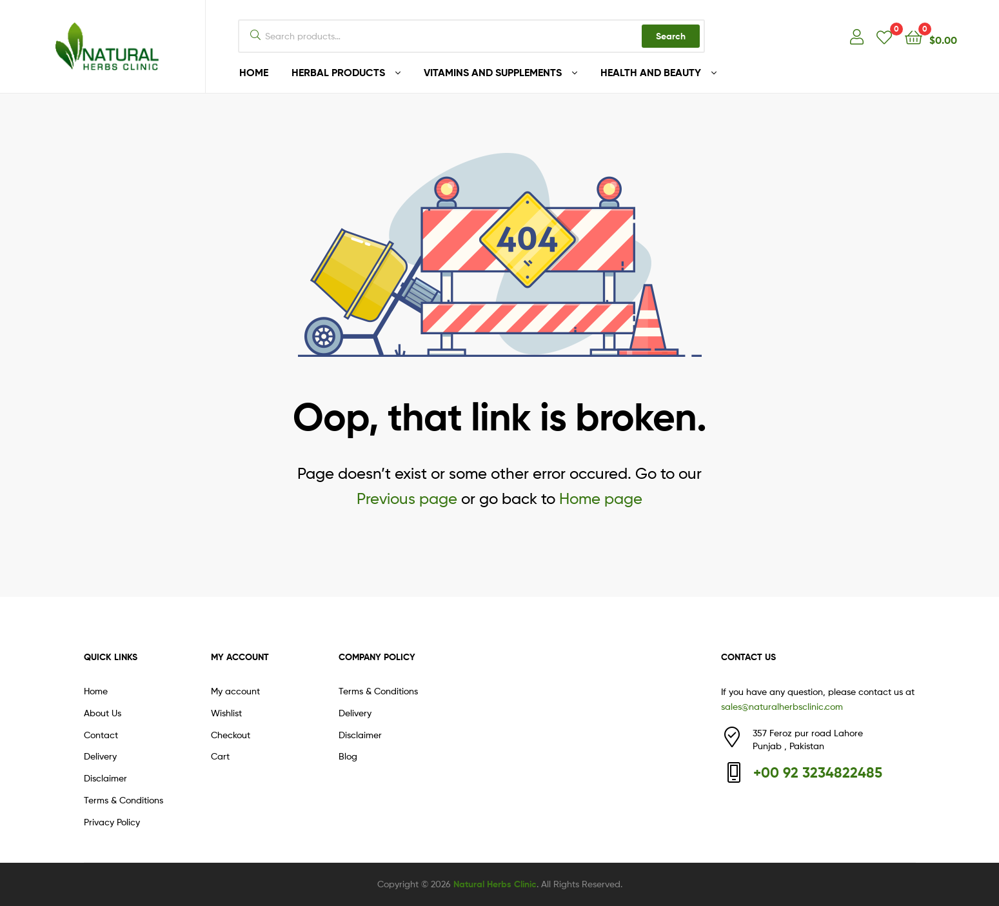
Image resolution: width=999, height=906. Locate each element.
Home (96, 690)
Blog (348, 755)
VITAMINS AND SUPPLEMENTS (493, 72)
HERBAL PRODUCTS (338, 72)
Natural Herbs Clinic (495, 884)
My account (235, 690)
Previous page (407, 498)
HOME (253, 72)
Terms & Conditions (123, 799)
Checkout (230, 734)
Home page (600, 498)
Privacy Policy (112, 821)
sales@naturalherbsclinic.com (782, 706)
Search (671, 36)
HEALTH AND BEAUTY (650, 72)
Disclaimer (105, 777)
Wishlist (226, 712)
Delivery (100, 755)
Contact (101, 734)
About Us (102, 712)
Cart (220, 755)
